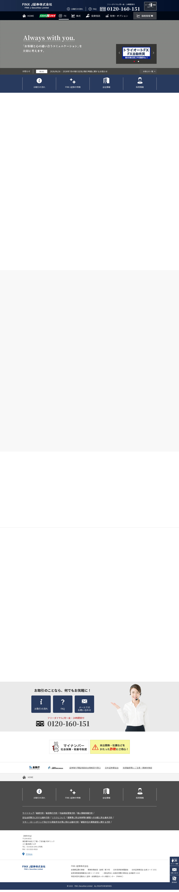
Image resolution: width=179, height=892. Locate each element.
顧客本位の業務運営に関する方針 (95, 824)
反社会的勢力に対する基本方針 (36, 819)
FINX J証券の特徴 (73, 89)
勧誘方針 (40, 815)
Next (153, 55)
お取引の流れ (39, 89)
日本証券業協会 (112, 770)
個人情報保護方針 (85, 815)
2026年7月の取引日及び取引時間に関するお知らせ (85, 73)
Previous (119, 55)
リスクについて (58, 819)
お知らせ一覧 (148, 73)
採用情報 (140, 89)
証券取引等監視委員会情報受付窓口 (85, 770)
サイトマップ (28, 815)
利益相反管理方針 (67, 815)
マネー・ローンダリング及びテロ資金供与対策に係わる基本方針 (50, 824)
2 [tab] (138, 63)
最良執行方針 (52, 815)
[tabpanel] (136, 55)
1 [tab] (134, 63)
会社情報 (106, 89)
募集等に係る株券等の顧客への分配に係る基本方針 (89, 819)
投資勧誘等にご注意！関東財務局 (137, 770)
